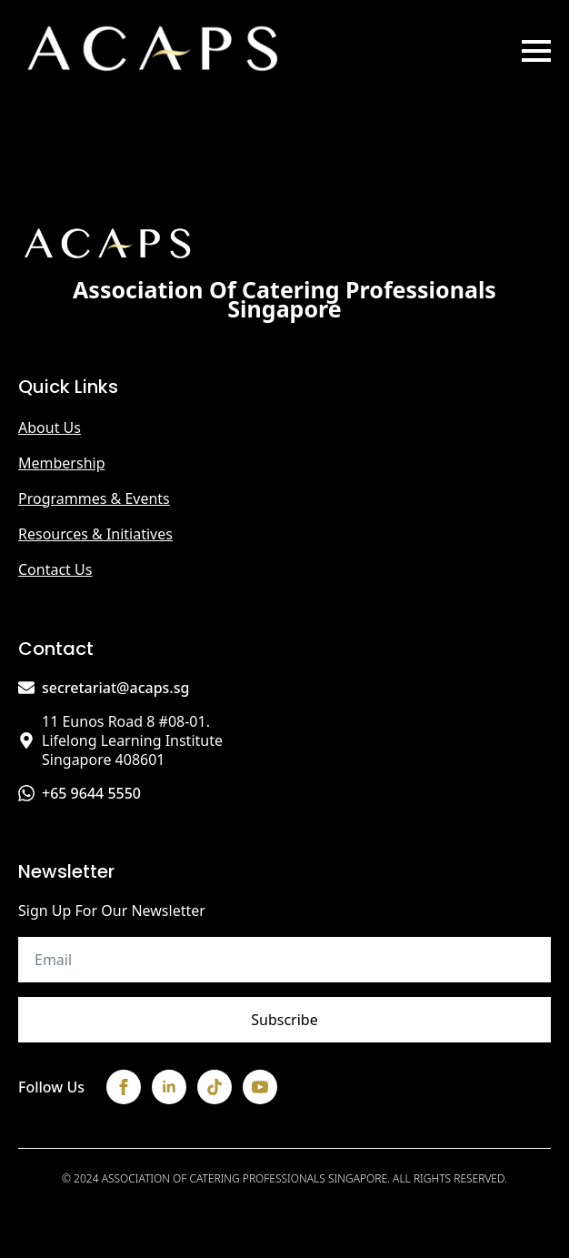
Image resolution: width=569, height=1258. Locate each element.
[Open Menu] (536, 50)
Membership (61, 463)
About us (49, 428)
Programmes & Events (94, 498)
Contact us (55, 569)
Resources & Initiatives (95, 534)
